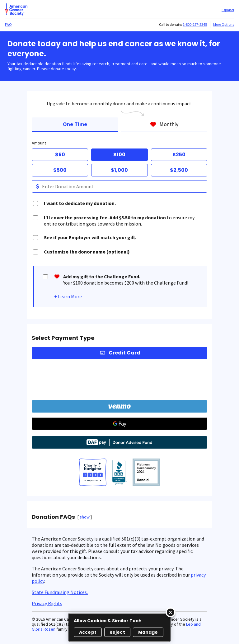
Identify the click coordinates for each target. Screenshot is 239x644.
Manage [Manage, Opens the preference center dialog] (148, 632)
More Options (223, 24)
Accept (87, 632)
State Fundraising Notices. (60, 592)
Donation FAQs (53, 517)
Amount (39, 143)
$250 (178, 154)
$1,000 (119, 170)
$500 (60, 170)
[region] (119, 627)
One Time (75, 124)
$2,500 (179, 170)
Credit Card (124, 352)
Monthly (164, 124)
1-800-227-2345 (195, 24)
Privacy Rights (47, 603)
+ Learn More (68, 296)
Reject (117, 632)
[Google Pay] (119, 424)
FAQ (8, 24)
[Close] (171, 612)
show (85, 517)
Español (228, 9)
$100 (119, 154)
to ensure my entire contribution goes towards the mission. (119, 220)
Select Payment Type (63, 338)
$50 (60, 154)
